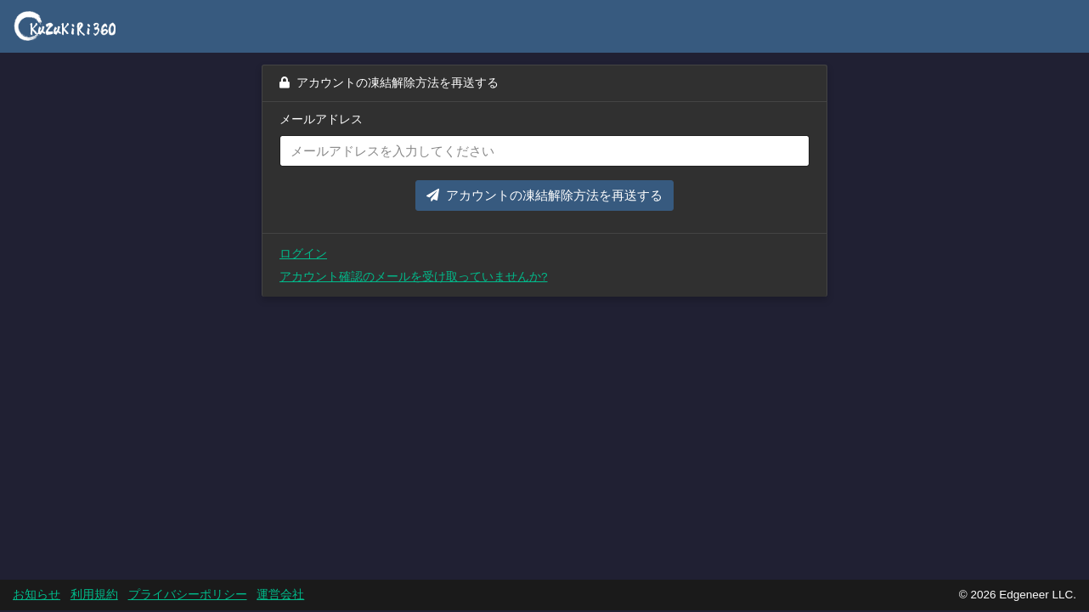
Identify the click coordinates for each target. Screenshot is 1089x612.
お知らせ (36, 594)
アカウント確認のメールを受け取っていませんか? (413, 276)
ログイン (303, 253)
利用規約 (94, 594)
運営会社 (280, 594)
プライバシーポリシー (187, 594)
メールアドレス (321, 119)
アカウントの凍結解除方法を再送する (544, 195)
